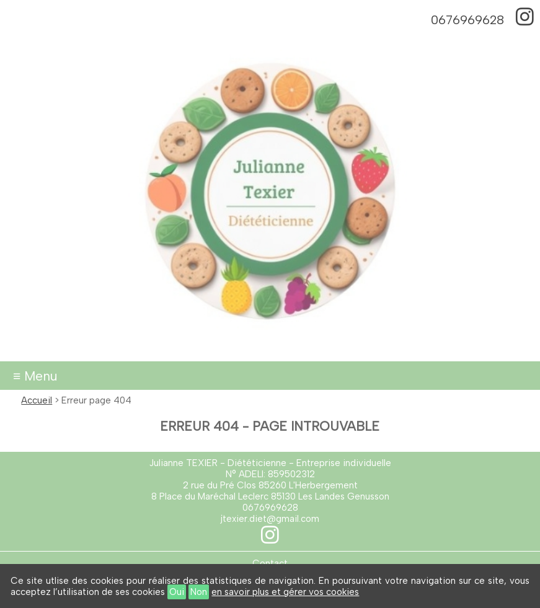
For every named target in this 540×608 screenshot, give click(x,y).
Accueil (36, 400)
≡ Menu (35, 376)
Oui (176, 591)
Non (198, 591)
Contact (270, 563)
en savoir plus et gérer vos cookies (285, 591)
